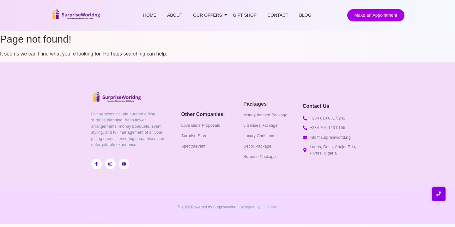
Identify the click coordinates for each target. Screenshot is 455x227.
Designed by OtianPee (258, 207)
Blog (305, 15)
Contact (277, 15)
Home (149, 15)
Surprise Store (194, 135)
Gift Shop (245, 15)
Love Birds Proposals (200, 125)
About (174, 15)
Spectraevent (193, 146)
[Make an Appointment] (375, 15)
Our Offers (208, 15)
